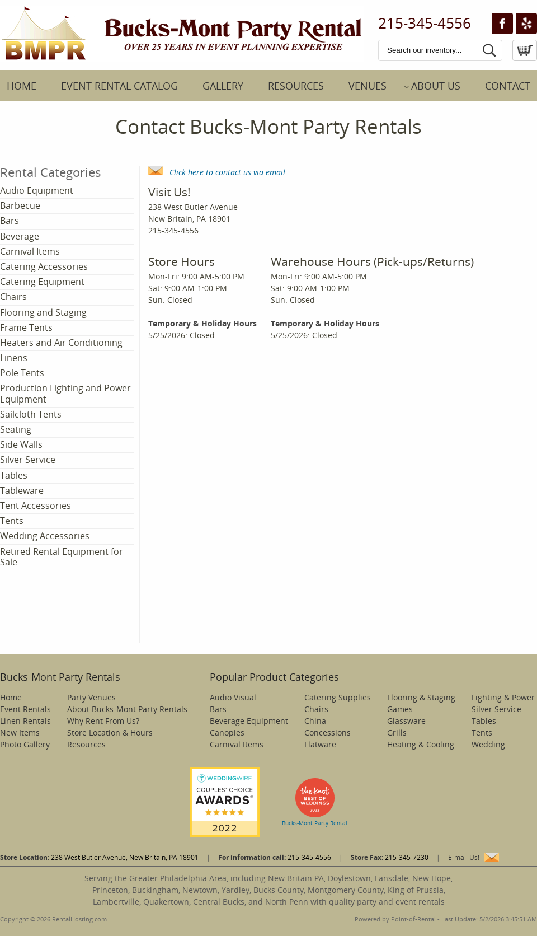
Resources (296, 85)
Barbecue (20, 205)
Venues (367, 85)
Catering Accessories (44, 266)
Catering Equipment (42, 281)
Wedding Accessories (45, 536)
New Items (20, 732)
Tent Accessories (35, 505)
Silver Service (27, 459)
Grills (397, 732)
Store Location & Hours (110, 732)
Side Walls (21, 444)
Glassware (406, 720)
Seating (15, 429)
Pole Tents (22, 373)
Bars (9, 220)
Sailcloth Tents (31, 414)
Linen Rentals (25, 720)
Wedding (488, 744)
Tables (13, 475)
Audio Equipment (36, 190)
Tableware (22, 490)
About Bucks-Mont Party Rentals (127, 709)
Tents (11, 520)
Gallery (222, 85)
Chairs (13, 297)
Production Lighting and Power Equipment (65, 393)
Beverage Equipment (249, 720)
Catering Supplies (337, 697)
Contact (507, 85)
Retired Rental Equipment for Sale (61, 556)
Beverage (19, 236)
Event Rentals (25, 709)
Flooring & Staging (421, 697)
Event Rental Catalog (119, 85)
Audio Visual (233, 697)
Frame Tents (26, 327)
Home (21, 85)
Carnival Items (30, 251)
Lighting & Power (503, 697)
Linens (13, 358)
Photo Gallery (25, 744)
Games (400, 709)
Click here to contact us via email (216, 172)
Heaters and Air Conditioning (61, 342)
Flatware (320, 744)
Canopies (227, 732)
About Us (435, 85)
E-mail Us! (463, 857)
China (315, 720)
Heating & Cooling (420, 744)
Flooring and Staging (43, 312)
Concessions (327, 732)
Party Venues (91, 697)
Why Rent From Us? (103, 720)
